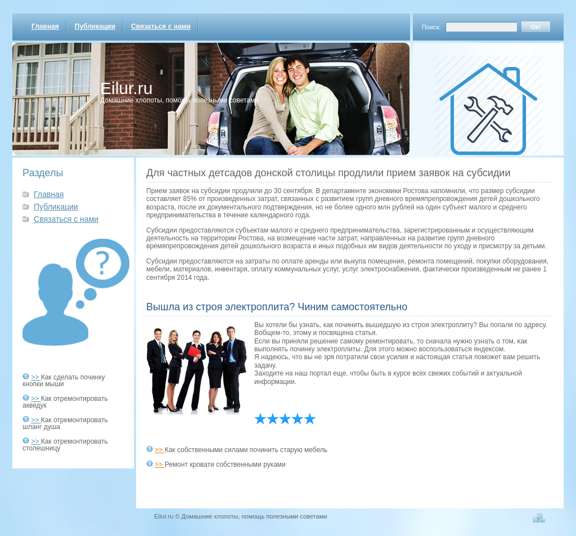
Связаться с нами (161, 26)
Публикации (95, 26)
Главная (45, 26)
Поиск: (431, 27)
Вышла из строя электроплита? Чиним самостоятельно (276, 306)
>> (35, 377)
